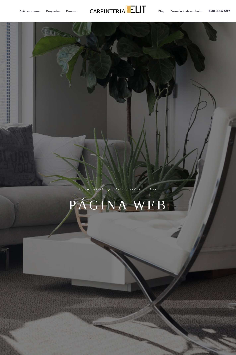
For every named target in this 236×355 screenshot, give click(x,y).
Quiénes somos (29, 11)
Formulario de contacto (186, 11)
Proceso (71, 11)
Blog (161, 11)
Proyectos (53, 11)
